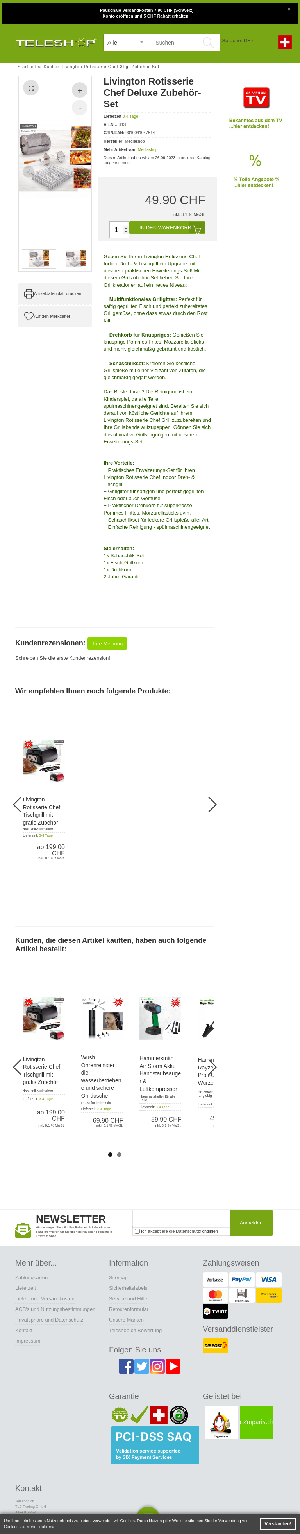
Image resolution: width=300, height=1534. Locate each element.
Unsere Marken (126, 1320)
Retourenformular (128, 1309)
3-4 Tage (130, 116)
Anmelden (251, 1223)
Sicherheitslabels (128, 1288)
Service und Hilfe (128, 1299)
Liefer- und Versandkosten (45, 1299)
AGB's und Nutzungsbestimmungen (55, 1309)
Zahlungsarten (31, 1277)
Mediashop (148, 150)
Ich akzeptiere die (176, 1231)
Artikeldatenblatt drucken (57, 293)
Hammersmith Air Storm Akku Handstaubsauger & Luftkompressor (160, 1073)
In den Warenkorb (172, 227)
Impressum (27, 1341)
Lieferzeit (25, 1288)
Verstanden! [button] (277, 1524)
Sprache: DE (236, 40)
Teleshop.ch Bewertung (135, 1330)
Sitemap (118, 1277)
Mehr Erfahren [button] (39, 1527)
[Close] (289, 8)
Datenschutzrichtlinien (197, 1231)
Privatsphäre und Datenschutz (49, 1320)
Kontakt (23, 1330)
